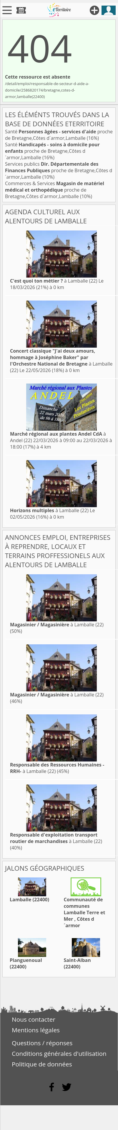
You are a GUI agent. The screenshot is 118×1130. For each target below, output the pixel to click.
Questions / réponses (42, 1043)
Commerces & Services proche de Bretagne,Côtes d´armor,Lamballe (54, 190)
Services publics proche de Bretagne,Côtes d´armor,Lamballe (58, 170)
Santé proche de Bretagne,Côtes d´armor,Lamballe (59, 134)
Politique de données (42, 1064)
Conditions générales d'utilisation (59, 1053)
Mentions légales (36, 1030)
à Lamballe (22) (53, 281)
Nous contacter (33, 1019)
